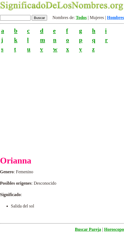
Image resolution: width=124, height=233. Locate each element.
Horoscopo (114, 229)
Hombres (115, 17)
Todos (81, 17)
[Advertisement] (62, 102)
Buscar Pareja (88, 229)
